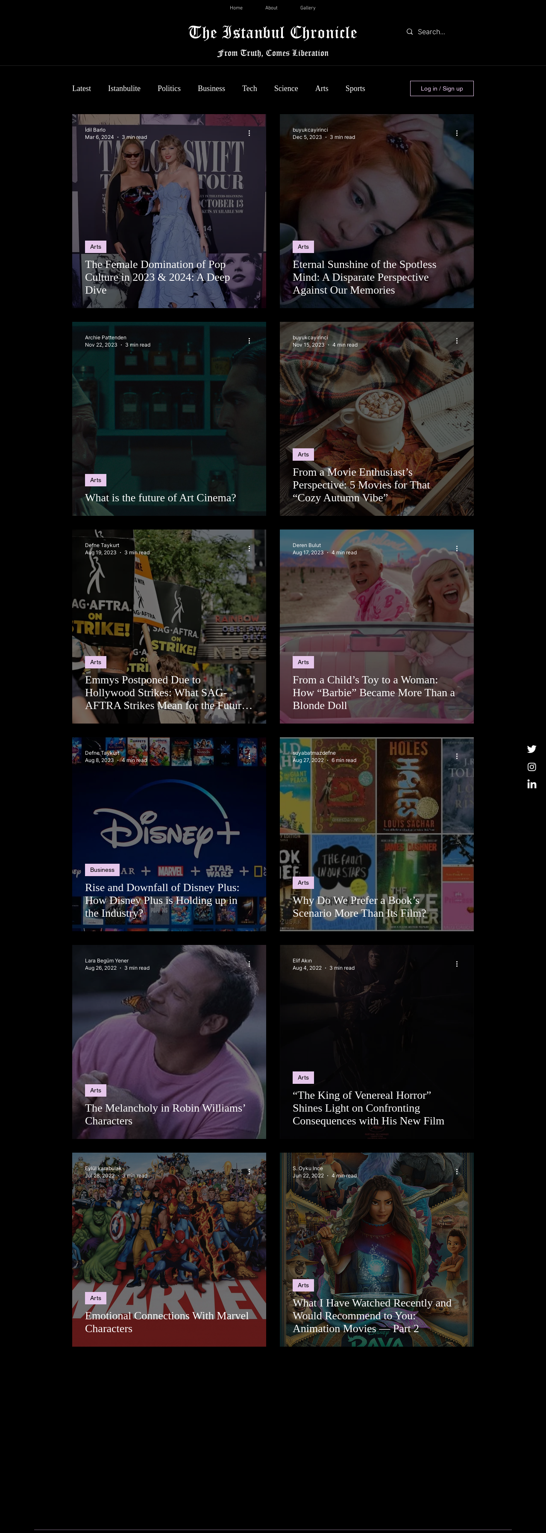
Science (286, 88)
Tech (249, 88)
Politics (169, 88)
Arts (322, 88)
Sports (355, 88)
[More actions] (252, 133)
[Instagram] (531, 766)
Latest (81, 88)
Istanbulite (124, 88)
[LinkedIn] (531, 784)
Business (211, 88)
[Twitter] (531, 748)
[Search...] (438, 32)
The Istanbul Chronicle (273, 31)
